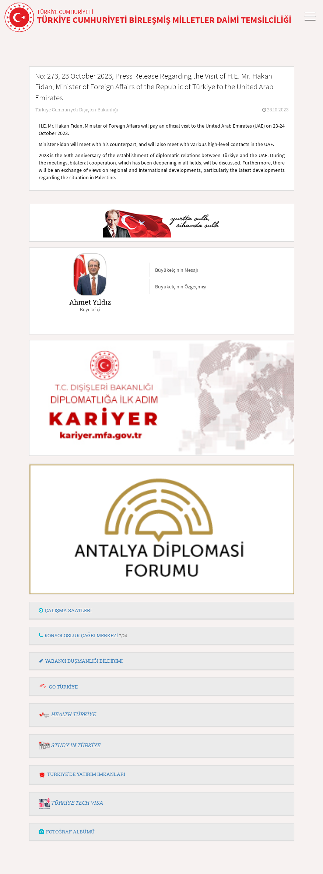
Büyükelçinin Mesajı (176, 270)
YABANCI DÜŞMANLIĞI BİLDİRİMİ (81, 661)
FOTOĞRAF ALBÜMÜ (67, 831)
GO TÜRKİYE (63, 686)
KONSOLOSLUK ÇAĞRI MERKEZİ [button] (83, 635)
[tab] (161, 610)
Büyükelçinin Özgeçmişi (180, 286)
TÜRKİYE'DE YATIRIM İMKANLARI (82, 774)
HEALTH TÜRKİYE (73, 714)
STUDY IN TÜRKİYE (75, 745)
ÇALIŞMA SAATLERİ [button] (65, 610)
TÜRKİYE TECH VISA (77, 802)
